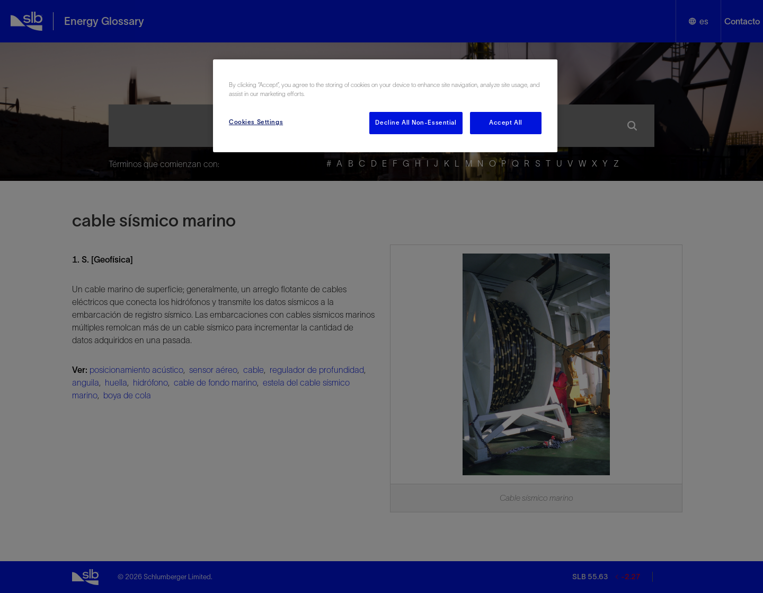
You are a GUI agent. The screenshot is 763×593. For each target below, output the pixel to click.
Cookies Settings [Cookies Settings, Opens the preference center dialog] (256, 122)
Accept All (505, 122)
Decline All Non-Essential (415, 122)
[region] (385, 105)
